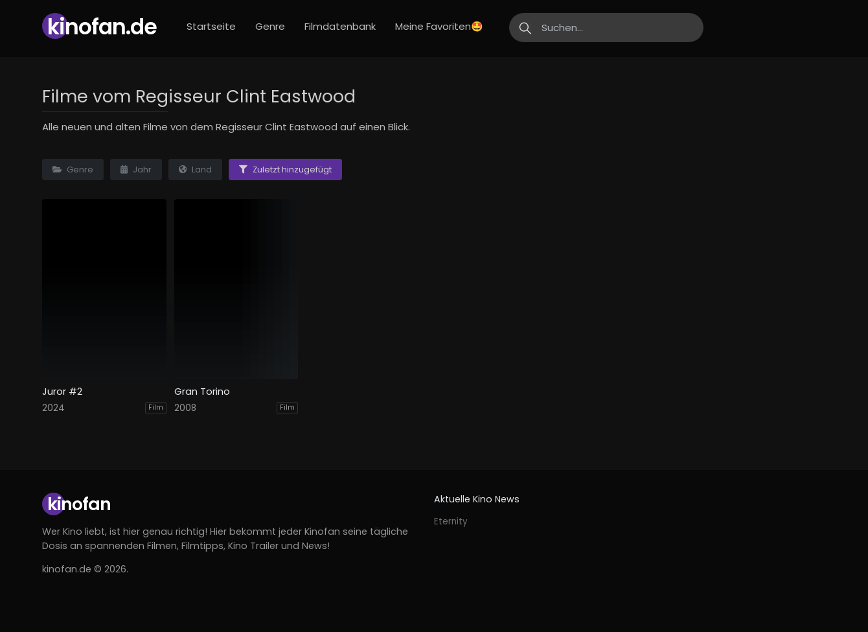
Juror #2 (62, 391)
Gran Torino (202, 391)
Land (195, 169)
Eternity (451, 521)
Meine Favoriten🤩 (439, 26)
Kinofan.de (102, 27)
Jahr (136, 169)
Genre (270, 26)
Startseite (211, 26)
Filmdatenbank (340, 26)
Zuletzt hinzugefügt (285, 169)
